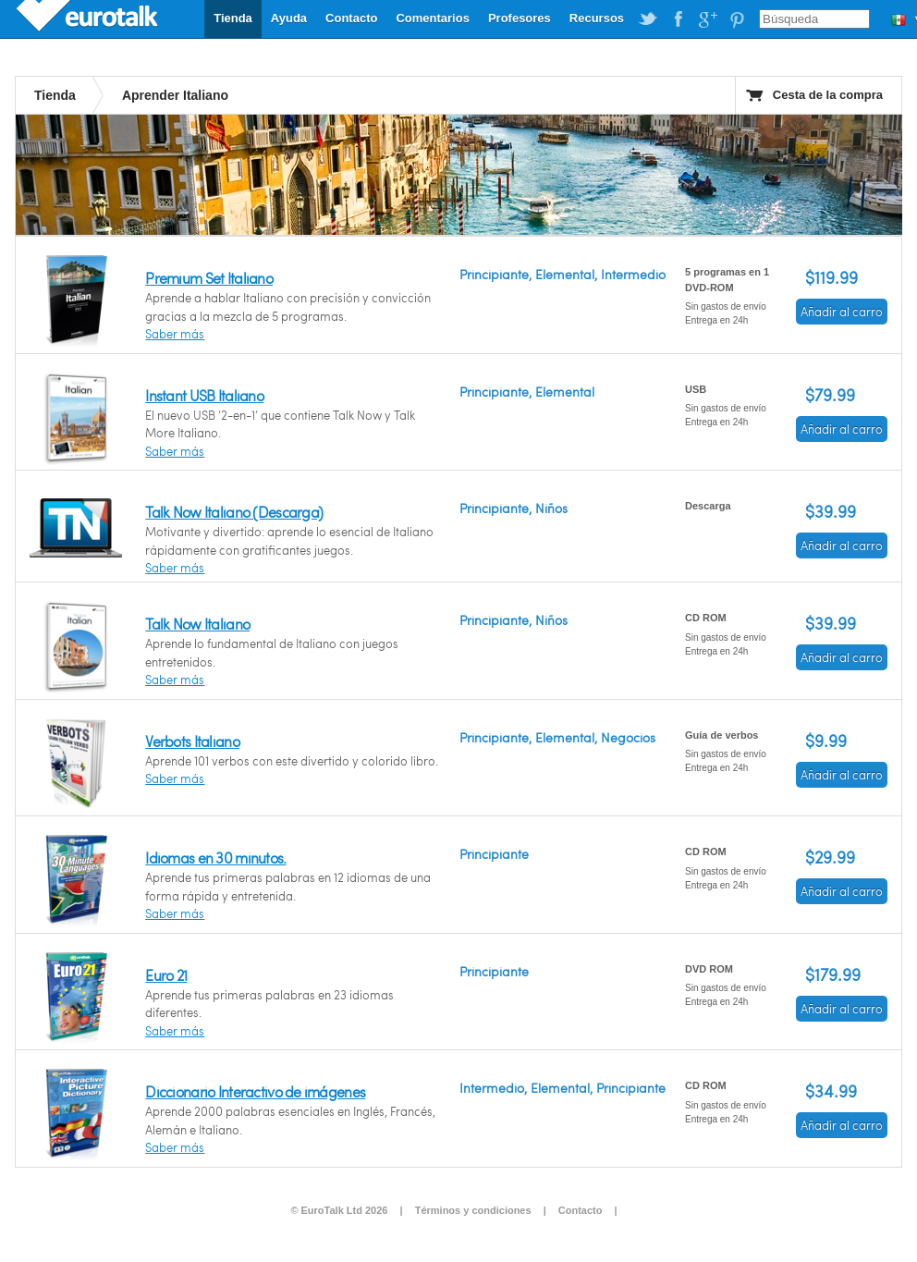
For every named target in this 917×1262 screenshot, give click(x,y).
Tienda (233, 18)
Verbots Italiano (191, 741)
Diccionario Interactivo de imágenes (255, 1091)
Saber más (174, 333)
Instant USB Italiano (204, 395)
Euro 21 (166, 975)
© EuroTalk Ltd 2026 (338, 1210)
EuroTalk (89, 18)
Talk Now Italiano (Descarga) (234, 511)
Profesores (519, 18)
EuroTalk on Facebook (677, 19)
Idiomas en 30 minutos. (215, 857)
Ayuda (289, 18)
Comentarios (432, 18)
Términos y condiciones (473, 1210)
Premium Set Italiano (209, 278)
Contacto (351, 18)
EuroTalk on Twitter (648, 19)
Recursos (596, 18)
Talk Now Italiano (197, 623)
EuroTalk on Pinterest (737, 19)
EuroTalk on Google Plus (707, 19)
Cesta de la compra (828, 95)
